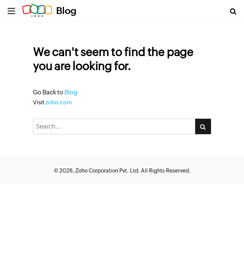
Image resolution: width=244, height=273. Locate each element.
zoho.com (58, 102)
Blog (66, 10)
